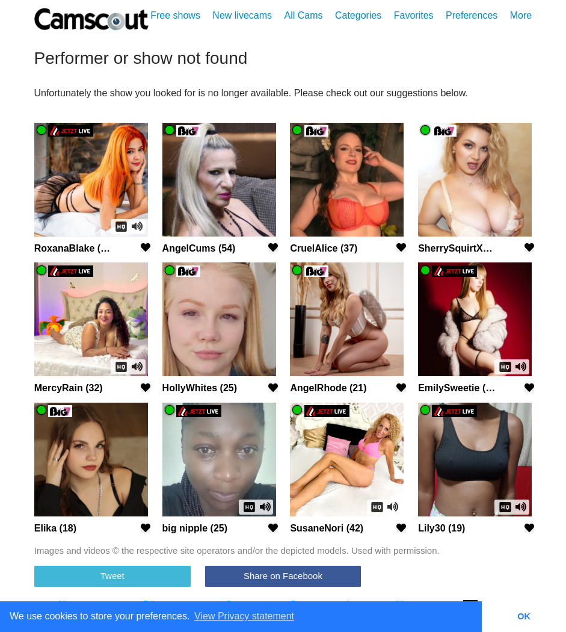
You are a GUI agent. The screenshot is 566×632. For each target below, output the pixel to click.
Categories (358, 15)
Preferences (471, 15)
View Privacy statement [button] (244, 616)
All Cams (303, 15)
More (521, 15)
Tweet (112, 576)
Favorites (414, 15)
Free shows (175, 15)
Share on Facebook (283, 576)
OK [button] (524, 616)
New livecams (242, 15)
